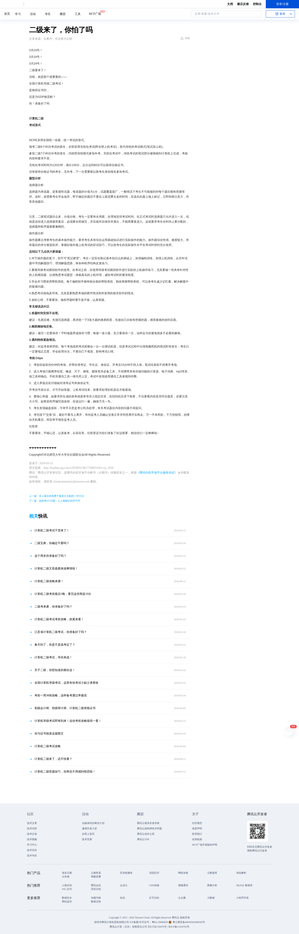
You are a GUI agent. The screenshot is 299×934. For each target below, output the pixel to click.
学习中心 (32, 844)
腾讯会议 (96, 885)
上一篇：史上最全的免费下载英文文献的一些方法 (56, 496)
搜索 (257, 14)
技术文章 (32, 823)
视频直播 (96, 876)
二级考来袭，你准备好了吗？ (53, 606)
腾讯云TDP (143, 839)
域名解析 (241, 872)
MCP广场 (95, 13)
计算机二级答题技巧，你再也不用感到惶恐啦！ (65, 771)
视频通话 (183, 885)
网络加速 (183, 872)
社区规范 (197, 823)
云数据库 (212, 872)
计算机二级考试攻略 (47, 746)
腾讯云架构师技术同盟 (149, 828)
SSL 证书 (67, 889)
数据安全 (67, 897)
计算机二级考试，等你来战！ (53, 657)
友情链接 (197, 839)
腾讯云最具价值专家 (148, 823)
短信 (122, 897)
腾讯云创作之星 (145, 833)
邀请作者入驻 (89, 828)
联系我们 (197, 833)
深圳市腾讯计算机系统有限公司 (111, 922)
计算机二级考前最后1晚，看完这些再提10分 (62, 593)
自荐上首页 (88, 833)
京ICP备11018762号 (178, 926)
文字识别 (154, 897)
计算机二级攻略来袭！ (49, 581)
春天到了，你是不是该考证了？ (54, 644)
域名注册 (67, 872)
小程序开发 (242, 897)
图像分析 (212, 885)
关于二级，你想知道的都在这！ (54, 670)
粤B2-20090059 (160, 922)
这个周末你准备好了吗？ (50, 555)
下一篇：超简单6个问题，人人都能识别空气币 (54, 500)
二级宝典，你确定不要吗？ (51, 543)
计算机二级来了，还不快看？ (53, 758)
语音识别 (96, 889)
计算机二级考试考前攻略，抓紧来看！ (59, 619)
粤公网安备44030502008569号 (189, 922)
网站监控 (67, 901)
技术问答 (32, 828)
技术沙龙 (32, 833)
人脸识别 (67, 885)
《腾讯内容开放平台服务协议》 (157, 472)
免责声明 (197, 828)
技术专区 (32, 855)
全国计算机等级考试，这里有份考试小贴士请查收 (66, 682)
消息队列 (154, 872)
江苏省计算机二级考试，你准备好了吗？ (60, 632)
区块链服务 (126, 872)
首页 (7, 13)
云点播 (182, 897)
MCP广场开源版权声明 (204, 844)
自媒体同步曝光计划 (93, 823)
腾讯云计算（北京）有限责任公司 (128, 926)
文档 (230, 4)
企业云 (123, 885)
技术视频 (32, 839)
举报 (185, 38)
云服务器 (96, 872)
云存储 (65, 876)
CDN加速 (154, 885)
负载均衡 (96, 897)
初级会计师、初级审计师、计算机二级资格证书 (65, 708)
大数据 (211, 897)
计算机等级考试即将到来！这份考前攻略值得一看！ (67, 720)
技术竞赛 (87, 839)
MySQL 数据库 (244, 885)
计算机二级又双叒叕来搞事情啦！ (56, 568)
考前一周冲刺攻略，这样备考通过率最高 (60, 695)
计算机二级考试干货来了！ (51, 530)
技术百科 (32, 850)
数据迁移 (96, 901)
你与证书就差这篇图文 (49, 733)
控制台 (257, 4)
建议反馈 (243, 4)
